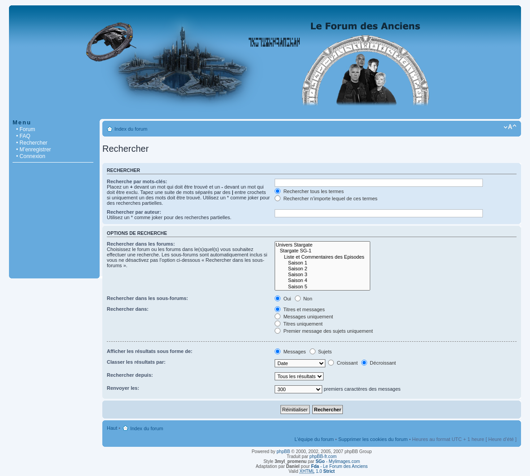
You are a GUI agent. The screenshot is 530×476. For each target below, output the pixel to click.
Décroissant (378, 363)
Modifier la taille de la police (510, 127)
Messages (290, 351)
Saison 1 (322, 263)
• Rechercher (32, 143)
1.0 (317, 471)
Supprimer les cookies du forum (373, 439)
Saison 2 (322, 269)
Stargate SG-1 (322, 251)
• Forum (25, 129)
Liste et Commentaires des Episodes (322, 257)
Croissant (343, 363)
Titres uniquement (299, 323)
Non (303, 298)
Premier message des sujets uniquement (323, 331)
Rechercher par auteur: (134, 212)
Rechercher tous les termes (309, 191)
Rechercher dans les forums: (141, 244)
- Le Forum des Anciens (339, 466)
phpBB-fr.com (323, 456)
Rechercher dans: (128, 309)
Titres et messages (299, 309)
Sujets (321, 351)
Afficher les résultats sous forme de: (150, 351)
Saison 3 (322, 275)
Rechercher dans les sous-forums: (147, 298)
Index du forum (130, 129)
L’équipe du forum (313, 439)
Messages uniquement (304, 316)
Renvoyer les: (123, 388)
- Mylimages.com (337, 461)
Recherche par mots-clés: (137, 181)
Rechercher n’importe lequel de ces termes (326, 198)
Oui (283, 298)
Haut (112, 428)
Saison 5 (322, 287)
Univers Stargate (322, 245)
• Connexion (30, 156)
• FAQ (23, 136)
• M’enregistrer (33, 149)
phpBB (283, 451)
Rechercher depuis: (130, 375)
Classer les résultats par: (136, 362)
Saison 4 (322, 280)
